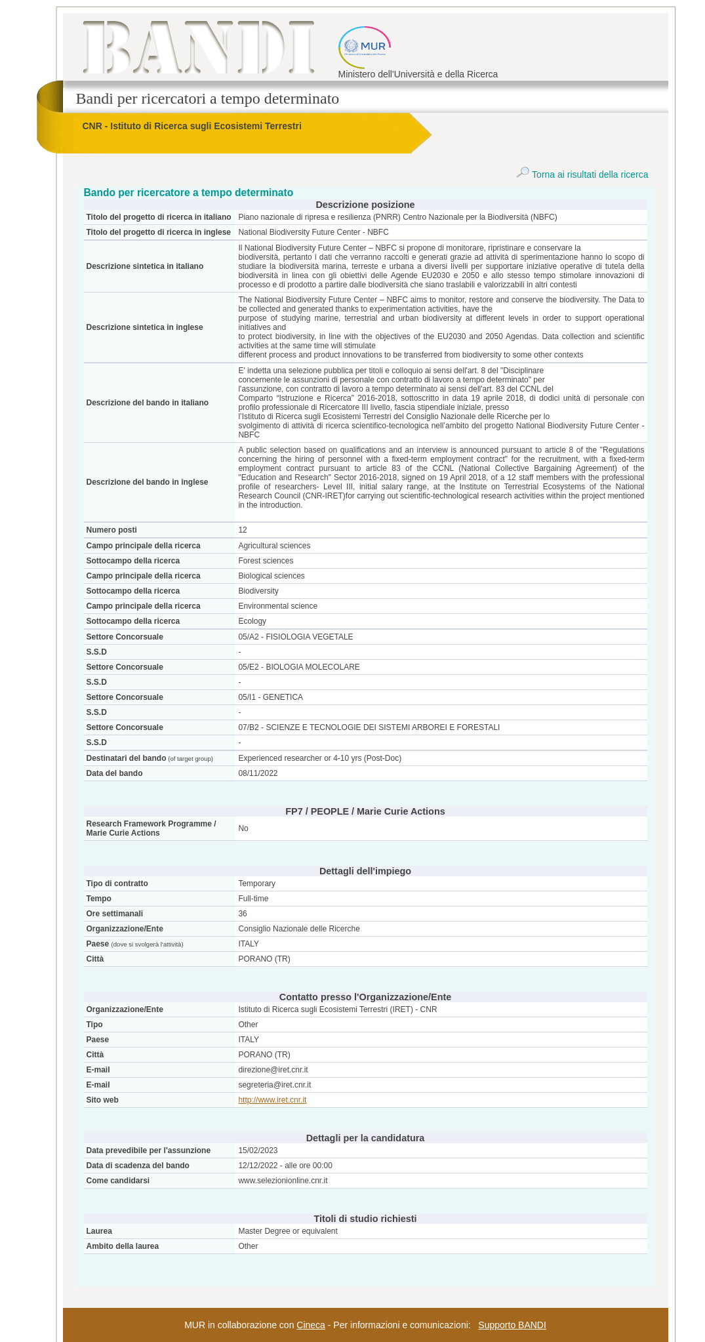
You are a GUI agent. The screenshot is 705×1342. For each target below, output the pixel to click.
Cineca (310, 1325)
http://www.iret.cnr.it (272, 1100)
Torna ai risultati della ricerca (582, 174)
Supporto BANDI (512, 1325)
